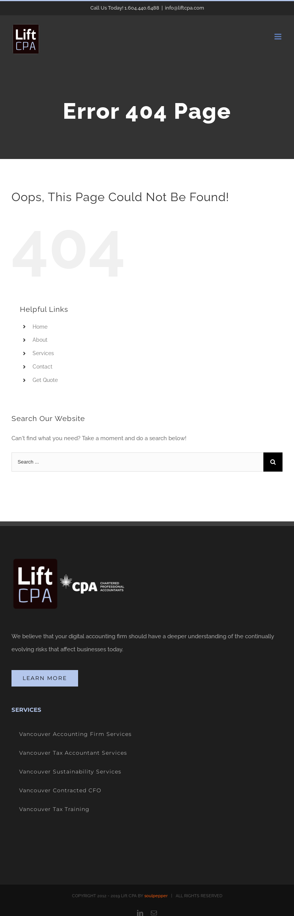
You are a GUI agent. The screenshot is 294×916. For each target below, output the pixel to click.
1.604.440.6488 (141, 8)
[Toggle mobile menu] (278, 37)
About (40, 340)
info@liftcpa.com (184, 8)
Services (43, 353)
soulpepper (156, 895)
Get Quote (45, 380)
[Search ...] (137, 462)
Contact (42, 367)
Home (40, 327)
